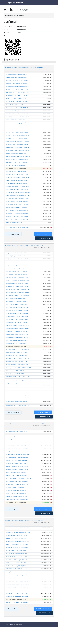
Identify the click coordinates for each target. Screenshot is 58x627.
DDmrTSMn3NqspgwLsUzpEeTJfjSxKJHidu (17, 204)
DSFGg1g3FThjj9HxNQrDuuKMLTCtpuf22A (17, 340)
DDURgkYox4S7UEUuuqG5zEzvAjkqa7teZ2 (17, 484)
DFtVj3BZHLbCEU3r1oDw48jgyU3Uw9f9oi (16, 77)
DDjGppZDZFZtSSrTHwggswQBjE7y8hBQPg (17, 138)
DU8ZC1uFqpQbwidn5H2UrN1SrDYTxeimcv (17, 490)
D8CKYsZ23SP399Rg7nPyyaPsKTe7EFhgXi (17, 352)
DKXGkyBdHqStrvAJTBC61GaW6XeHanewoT (17, 307)
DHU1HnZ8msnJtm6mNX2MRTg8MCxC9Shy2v (18, 192)
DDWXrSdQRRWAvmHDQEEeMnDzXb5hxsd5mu (18, 478)
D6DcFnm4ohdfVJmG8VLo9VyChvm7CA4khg (17, 325)
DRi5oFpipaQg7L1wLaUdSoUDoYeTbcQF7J (17, 114)
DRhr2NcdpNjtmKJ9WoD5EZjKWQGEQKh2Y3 (17, 343)
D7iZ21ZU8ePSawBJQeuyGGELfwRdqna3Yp (17, 120)
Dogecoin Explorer (15, 2)
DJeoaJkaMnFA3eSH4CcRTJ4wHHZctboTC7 (17, 398)
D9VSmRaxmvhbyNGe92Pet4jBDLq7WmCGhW (18, 563)
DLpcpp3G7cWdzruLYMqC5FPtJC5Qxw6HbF (17, 475)
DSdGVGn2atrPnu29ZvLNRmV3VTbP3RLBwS (17, 150)
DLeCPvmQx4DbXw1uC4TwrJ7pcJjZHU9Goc (17, 80)
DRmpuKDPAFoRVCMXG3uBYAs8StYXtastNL (17, 126)
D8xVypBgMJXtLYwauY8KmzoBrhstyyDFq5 (17, 259)
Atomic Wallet (9, 624)
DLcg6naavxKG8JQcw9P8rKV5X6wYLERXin (17, 253)
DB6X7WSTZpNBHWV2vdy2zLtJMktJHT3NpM (17, 186)
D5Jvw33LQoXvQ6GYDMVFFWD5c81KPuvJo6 (17, 442)
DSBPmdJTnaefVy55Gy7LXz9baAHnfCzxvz (17, 581)
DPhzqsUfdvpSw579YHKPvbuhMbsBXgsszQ (17, 201)
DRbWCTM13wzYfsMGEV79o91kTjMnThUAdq (17, 392)
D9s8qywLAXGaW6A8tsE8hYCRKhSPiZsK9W (17, 451)
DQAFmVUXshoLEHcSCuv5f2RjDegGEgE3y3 (17, 198)
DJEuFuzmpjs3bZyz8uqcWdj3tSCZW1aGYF (17, 337)
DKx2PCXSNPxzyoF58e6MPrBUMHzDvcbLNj (17, 95)
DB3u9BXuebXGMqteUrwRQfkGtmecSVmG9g (18, 358)
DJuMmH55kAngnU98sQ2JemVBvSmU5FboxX (18, 532)
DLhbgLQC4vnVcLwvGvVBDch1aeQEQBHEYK (17, 92)
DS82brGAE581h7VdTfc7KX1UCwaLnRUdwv (17, 174)
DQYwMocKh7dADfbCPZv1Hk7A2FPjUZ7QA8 (17, 286)
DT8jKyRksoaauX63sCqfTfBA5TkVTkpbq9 (16, 98)
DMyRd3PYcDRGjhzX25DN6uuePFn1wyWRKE (17, 328)
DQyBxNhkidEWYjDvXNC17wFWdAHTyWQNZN (17, 86)
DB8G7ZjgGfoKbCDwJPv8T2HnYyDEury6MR (17, 401)
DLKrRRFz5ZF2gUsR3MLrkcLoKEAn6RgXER (17, 395)
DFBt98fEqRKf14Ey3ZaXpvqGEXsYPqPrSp (16, 538)
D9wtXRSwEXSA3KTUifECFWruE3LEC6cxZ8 (17, 364)
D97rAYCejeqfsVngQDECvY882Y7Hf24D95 (16, 183)
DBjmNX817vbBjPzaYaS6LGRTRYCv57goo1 (17, 271)
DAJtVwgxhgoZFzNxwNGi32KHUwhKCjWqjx (17, 213)
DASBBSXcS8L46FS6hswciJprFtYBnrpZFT (16, 298)
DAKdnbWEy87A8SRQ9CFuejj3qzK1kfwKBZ (17, 189)
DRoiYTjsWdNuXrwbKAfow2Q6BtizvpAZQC (17, 457)
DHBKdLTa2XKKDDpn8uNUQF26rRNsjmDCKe (17, 431)
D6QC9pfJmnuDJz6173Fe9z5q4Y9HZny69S (17, 572)
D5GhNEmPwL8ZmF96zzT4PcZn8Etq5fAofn (17, 289)
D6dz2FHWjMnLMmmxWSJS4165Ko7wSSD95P (18, 117)
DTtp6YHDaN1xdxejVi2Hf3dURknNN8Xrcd (16, 207)
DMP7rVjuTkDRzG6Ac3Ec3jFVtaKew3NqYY (17, 304)
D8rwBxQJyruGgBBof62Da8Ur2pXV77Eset (16, 496)
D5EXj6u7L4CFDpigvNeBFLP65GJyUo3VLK (17, 544)
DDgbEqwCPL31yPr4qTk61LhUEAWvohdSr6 (17, 102)
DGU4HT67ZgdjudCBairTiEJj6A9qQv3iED (16, 554)
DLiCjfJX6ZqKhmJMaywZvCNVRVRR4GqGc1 (17, 147)
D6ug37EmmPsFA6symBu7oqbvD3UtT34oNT (17, 383)
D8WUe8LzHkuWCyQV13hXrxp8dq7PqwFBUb (17, 283)
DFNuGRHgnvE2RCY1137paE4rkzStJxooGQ (17, 162)
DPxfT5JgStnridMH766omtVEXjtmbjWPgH (17, 593)
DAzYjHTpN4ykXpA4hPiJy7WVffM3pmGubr (17, 374)
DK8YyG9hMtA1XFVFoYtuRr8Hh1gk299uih (16, 129)
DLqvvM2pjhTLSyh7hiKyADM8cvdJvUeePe (17, 256)
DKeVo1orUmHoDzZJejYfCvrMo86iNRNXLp (17, 493)
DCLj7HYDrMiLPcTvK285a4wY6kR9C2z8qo (17, 310)
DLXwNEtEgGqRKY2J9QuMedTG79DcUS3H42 (17, 439)
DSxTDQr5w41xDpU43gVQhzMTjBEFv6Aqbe (17, 566)
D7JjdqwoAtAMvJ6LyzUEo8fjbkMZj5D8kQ (16, 153)
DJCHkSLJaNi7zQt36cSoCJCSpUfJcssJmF (17, 386)
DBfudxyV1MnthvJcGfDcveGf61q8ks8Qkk (16, 371)
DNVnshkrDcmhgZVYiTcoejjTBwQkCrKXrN (17, 219)
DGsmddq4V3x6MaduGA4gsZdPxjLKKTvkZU (17, 74)
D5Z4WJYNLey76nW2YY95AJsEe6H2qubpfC (17, 316)
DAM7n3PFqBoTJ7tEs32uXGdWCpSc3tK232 (17, 171)
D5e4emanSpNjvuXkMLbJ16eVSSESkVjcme (17, 541)
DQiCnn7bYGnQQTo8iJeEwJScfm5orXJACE (17, 262)
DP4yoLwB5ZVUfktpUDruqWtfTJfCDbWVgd (17, 551)
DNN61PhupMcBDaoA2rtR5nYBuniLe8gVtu (17, 556)
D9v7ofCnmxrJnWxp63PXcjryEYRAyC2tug (16, 472)
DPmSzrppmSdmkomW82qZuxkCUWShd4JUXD (18, 368)
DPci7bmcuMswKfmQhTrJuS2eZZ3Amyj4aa (17, 111)
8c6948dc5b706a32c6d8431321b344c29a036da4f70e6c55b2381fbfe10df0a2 (24, 245)
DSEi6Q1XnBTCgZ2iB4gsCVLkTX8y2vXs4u (16, 331)
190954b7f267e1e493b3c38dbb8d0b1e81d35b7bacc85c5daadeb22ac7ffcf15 (25, 424)
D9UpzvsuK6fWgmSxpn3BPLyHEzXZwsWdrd (17, 280)
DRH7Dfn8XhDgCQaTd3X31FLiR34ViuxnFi (16, 322)
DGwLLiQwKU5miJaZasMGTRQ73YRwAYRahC (17, 454)
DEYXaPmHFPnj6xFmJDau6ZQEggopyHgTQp (18, 135)
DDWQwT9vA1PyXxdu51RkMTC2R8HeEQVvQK (17, 295)
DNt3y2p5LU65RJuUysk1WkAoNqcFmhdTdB (17, 265)
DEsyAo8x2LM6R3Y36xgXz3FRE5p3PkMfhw (17, 575)
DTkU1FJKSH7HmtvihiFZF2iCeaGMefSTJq (17, 596)
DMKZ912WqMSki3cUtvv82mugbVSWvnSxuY (17, 377)
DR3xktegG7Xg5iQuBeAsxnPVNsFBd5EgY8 (17, 108)
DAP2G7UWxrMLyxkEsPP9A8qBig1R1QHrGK (17, 469)
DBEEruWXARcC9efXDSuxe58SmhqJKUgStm (17, 301)
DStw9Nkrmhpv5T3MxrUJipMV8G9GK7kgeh (17, 334)
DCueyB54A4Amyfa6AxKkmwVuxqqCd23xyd (17, 436)
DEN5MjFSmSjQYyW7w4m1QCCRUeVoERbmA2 (18, 156)
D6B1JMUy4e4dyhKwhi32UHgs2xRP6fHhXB (17, 277)
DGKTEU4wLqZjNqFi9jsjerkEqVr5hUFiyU (16, 445)
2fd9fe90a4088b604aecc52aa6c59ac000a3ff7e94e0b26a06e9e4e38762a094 (24, 520)
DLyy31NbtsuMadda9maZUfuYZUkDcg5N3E (17, 89)
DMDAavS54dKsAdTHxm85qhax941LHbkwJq (17, 389)
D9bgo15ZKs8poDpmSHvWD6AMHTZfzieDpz (17, 141)
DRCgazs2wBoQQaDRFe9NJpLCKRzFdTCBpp (17, 481)
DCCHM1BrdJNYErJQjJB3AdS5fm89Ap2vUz (17, 132)
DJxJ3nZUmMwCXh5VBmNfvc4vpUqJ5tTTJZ (17, 177)
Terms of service (17, 624)
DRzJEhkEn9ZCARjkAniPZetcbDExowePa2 (17, 587)
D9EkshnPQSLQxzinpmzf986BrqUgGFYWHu (17, 380)
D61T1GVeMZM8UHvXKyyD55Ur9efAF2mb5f (17, 227)
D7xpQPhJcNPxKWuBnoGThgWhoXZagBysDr (18, 602)
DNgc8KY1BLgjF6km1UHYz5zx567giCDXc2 (17, 463)
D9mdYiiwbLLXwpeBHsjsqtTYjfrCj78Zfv (16, 123)
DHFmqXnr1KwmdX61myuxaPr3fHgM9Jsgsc (17, 105)
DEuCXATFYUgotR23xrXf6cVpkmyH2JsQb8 (17, 466)
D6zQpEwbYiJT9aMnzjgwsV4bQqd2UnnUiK (17, 83)
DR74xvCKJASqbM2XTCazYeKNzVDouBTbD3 (17, 578)
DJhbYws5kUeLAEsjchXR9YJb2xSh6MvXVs (17, 216)
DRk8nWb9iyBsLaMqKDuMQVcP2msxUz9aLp (17, 584)
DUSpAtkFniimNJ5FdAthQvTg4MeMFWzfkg (17, 165)
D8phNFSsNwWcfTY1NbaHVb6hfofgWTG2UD (17, 195)
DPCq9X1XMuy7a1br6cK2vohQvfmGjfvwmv (17, 144)
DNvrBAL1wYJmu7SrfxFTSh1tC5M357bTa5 (17, 355)
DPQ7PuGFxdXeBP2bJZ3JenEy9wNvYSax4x (17, 349)
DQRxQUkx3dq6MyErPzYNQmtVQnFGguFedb (17, 210)
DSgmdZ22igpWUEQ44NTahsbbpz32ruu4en (17, 274)
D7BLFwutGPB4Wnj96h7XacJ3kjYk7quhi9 (16, 590)
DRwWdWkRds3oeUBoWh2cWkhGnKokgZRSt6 (18, 448)
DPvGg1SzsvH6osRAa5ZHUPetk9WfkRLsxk (17, 313)
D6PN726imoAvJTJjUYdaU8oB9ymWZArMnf (17, 499)
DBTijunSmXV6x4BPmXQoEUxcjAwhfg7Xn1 (17, 487)
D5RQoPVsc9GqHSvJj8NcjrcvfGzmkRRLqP (17, 222)
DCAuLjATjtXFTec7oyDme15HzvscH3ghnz (17, 319)
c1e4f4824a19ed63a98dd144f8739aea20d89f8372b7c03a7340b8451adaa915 (24, 67)
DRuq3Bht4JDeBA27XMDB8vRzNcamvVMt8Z (17, 292)
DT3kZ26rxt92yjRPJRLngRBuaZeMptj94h (16, 535)
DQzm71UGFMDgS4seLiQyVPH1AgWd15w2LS (18, 268)
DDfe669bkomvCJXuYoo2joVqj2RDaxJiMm (17, 560)
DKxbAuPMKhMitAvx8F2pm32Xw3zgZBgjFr (17, 460)
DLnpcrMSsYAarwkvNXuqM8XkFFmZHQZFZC (17, 528)
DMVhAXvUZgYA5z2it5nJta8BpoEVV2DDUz (17, 159)
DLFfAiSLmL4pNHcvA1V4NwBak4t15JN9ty (16, 180)
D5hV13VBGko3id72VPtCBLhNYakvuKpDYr (17, 569)
